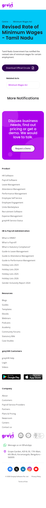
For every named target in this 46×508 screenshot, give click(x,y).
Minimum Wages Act (22, 21)
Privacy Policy (36, 476)
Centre (5, 21)
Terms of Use (23, 482)
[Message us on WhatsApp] (23, 445)
